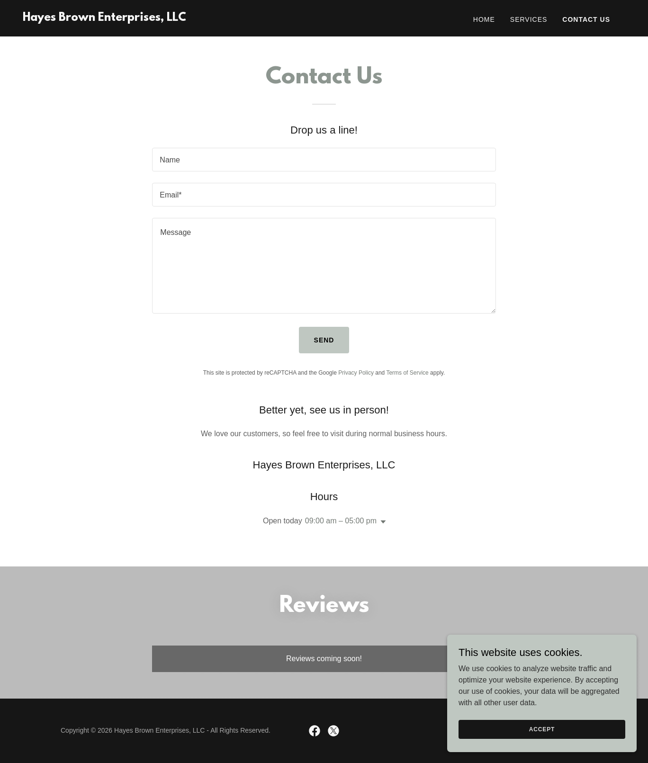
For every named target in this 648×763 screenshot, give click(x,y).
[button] (381, 522)
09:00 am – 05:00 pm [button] (341, 521)
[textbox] (323, 159)
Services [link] (529, 19)
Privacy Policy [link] (356, 372)
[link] (104, 18)
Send (324, 340)
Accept (542, 729)
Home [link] (484, 19)
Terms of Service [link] (407, 372)
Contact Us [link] (586, 19)
